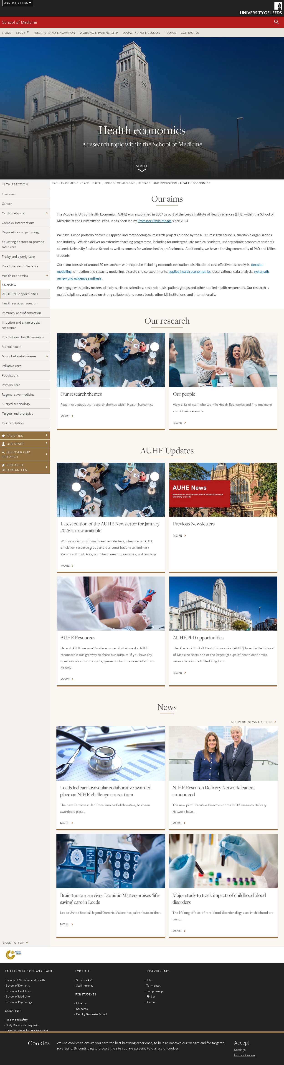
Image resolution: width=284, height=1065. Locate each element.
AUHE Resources (78, 637)
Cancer (7, 203)
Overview (9, 193)
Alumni (151, 1002)
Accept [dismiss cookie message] (241, 1042)
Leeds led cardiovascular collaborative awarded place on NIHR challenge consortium (105, 791)
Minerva (81, 1003)
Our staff (13, 443)
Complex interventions (18, 222)
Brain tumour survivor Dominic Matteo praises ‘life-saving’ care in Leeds (110, 898)
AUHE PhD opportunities (20, 293)
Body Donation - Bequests (22, 1025)
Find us (151, 996)
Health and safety (17, 1019)
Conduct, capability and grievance (27, 1030)
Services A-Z (84, 980)
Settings (240, 1049)
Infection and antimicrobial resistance (21, 325)
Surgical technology (16, 403)
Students (82, 1008)
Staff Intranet (84, 985)
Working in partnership (99, 32)
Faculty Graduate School (91, 1014)
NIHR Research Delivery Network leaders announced (213, 791)
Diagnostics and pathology (20, 231)
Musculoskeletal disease (19, 355)
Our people (184, 393)
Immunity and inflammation (21, 312)
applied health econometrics (190, 271)
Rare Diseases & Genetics (20, 265)
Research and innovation (54, 32)
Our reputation (13, 422)
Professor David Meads (155, 221)
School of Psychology (19, 1002)
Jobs (149, 980)
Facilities (12, 435)
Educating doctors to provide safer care (23, 244)
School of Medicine (19, 22)
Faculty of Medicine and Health (76, 183)
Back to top (13, 942)
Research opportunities (14, 467)
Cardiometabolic (13, 213)
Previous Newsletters (194, 523)
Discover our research (16, 454)
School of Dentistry (18, 985)
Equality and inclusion (141, 32)
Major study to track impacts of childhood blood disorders (219, 898)
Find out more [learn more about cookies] (244, 1054)
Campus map (155, 991)
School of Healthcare (19, 991)
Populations (10, 375)
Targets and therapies (17, 413)
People (170, 32)
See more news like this (251, 721)
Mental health (11, 346)
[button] (276, 22)
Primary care (11, 384)
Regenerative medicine (18, 394)
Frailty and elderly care (18, 256)
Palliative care (11, 365)
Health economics (15, 275)
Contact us (190, 32)
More (65, 415)
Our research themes (81, 393)
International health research (23, 336)
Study (20, 32)
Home (6, 32)
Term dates (153, 985)
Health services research (19, 303)
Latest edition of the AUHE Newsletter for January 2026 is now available (110, 527)
